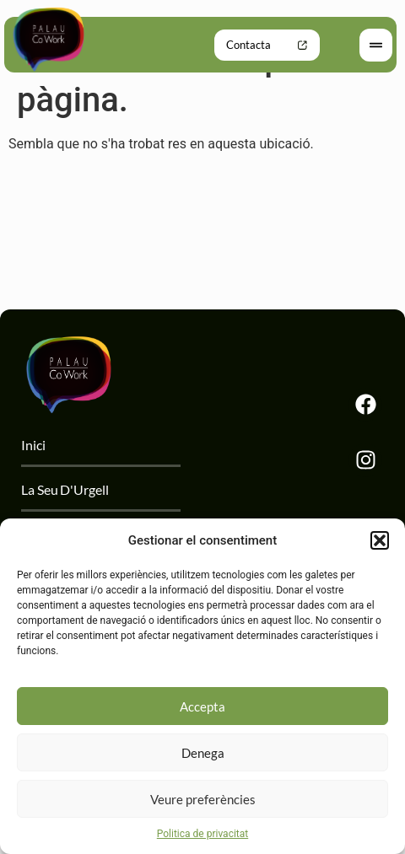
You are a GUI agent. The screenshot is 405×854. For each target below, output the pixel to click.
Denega (202, 752)
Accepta (202, 706)
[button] (379, 540)
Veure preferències (203, 799)
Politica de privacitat (202, 834)
